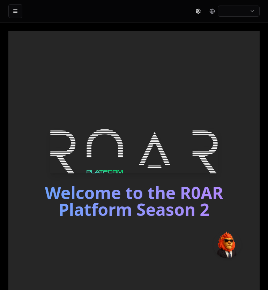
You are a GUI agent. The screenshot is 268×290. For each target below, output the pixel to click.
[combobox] (239, 11)
